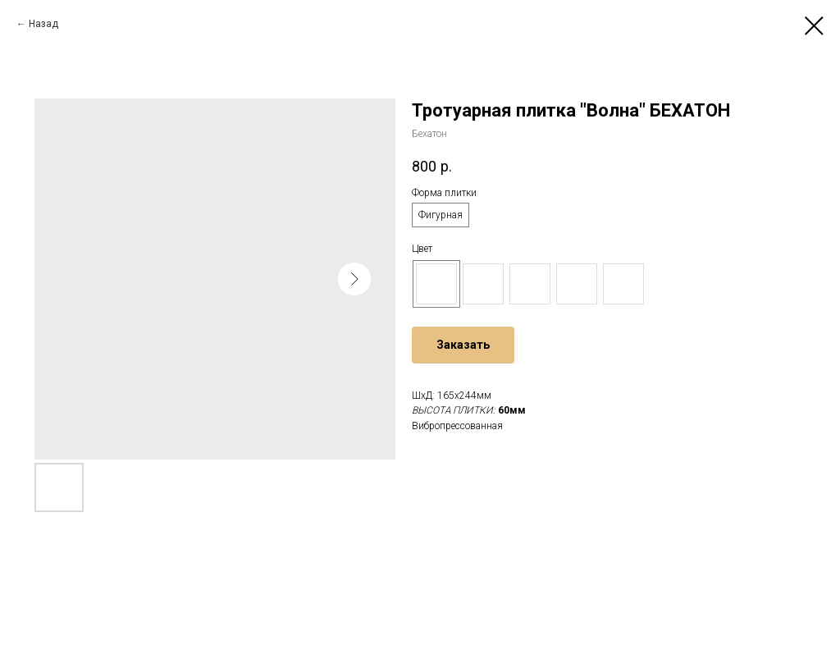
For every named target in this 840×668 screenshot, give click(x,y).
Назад (43, 24)
